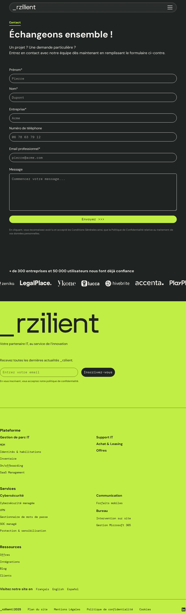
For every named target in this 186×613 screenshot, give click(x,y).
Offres (101, 450)
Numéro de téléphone (25, 128)
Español (73, 589)
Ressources (10, 546)
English (58, 589)
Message (16, 169)
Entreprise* (17, 109)
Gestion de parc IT (15, 437)
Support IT (104, 437)
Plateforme (10, 430)
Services (8, 488)
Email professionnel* (24, 149)
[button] (169, 7)
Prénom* (15, 70)
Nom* (13, 88)
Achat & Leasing (109, 444)
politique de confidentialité (62, 381)
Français (42, 589)
